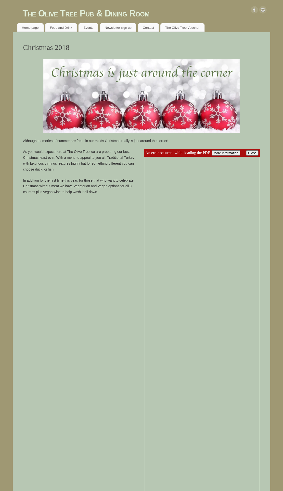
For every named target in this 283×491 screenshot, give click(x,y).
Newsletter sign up (118, 27)
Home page (30, 27)
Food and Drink (61, 27)
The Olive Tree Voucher (182, 27)
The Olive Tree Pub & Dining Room (86, 13)
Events (88, 27)
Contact (148, 27)
